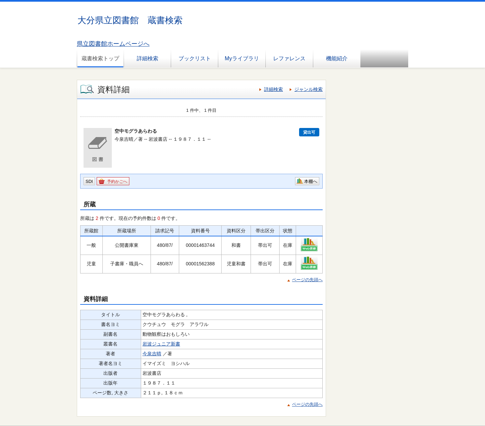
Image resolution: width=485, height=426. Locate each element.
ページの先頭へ (307, 279)
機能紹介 (337, 58)
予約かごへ (117, 181)
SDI (89, 181)
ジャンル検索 (308, 89)
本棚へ (310, 181)
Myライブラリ (242, 58)
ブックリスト (195, 58)
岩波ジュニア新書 (161, 344)
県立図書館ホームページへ (113, 43)
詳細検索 (147, 58)
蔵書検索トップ (100, 58)
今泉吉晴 (151, 353)
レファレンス (289, 58)
